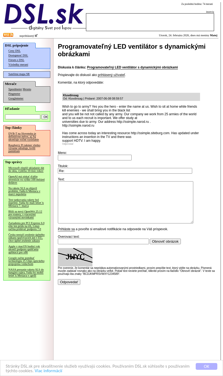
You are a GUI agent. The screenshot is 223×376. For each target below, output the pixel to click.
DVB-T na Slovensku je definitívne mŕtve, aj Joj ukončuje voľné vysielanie (23, 136)
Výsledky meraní (18, 64)
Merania (27, 89)
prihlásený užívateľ (111, 75)
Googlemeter (16, 98)
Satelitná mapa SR (19, 73)
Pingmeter (14, 93)
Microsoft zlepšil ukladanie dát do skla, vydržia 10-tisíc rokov (26, 169)
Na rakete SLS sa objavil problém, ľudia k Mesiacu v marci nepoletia (24, 191)
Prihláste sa (66, 237)
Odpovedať (68, 144)
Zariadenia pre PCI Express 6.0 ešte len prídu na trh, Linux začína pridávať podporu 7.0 (26, 226)
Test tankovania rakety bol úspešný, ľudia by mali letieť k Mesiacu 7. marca (26, 202)
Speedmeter (15, 89)
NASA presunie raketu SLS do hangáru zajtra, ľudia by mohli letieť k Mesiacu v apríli (26, 272)
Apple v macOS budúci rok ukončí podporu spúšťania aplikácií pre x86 (24, 249)
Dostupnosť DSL (18, 55)
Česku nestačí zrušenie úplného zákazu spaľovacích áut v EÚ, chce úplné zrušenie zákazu (26, 237)
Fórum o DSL (16, 59)
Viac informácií (48, 371)
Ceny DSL (14, 50)
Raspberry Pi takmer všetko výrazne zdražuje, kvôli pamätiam (24, 148)
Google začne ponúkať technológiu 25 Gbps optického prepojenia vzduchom (26, 260)
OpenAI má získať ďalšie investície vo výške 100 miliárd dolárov (26, 179)
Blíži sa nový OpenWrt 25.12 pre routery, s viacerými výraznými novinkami (25, 214)
